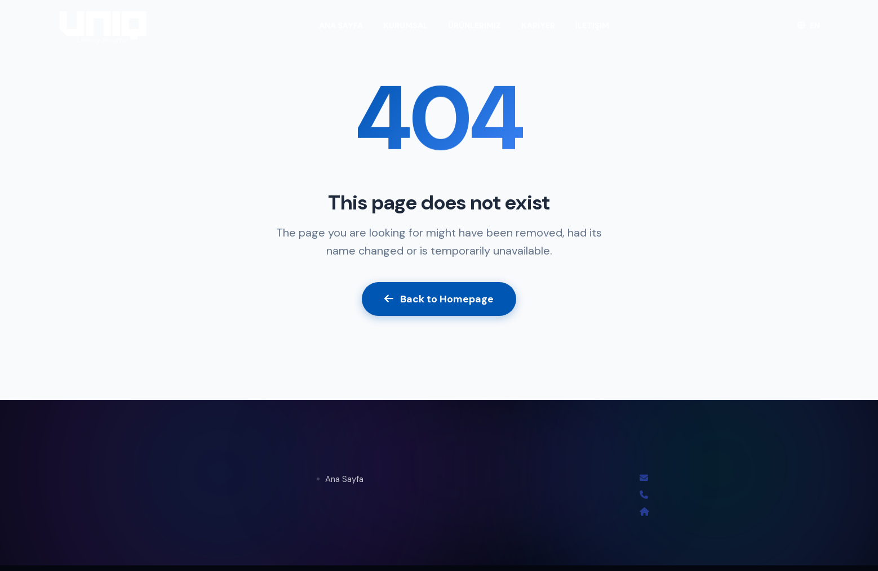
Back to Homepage (439, 299)
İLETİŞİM (592, 25)
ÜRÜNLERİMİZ (474, 25)
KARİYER (538, 25)
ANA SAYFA (341, 25)
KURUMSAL (405, 25)
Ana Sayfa (344, 479)
